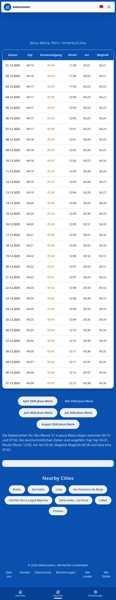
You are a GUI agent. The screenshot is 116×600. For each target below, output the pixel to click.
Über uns (9, 574)
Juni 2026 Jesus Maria (38, 413)
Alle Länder (87, 574)
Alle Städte (106, 574)
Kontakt (25, 572)
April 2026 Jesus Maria (37, 401)
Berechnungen (65, 572)
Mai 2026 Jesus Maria (79, 401)
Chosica (58, 511)
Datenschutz (43, 572)
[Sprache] (101, 7)
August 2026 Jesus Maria (58, 424)
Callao (103, 500)
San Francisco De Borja (88, 489)
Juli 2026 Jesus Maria (78, 413)
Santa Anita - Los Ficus (73, 500)
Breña (17, 489)
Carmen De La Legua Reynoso (28, 500)
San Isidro (38, 489)
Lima (59, 489)
